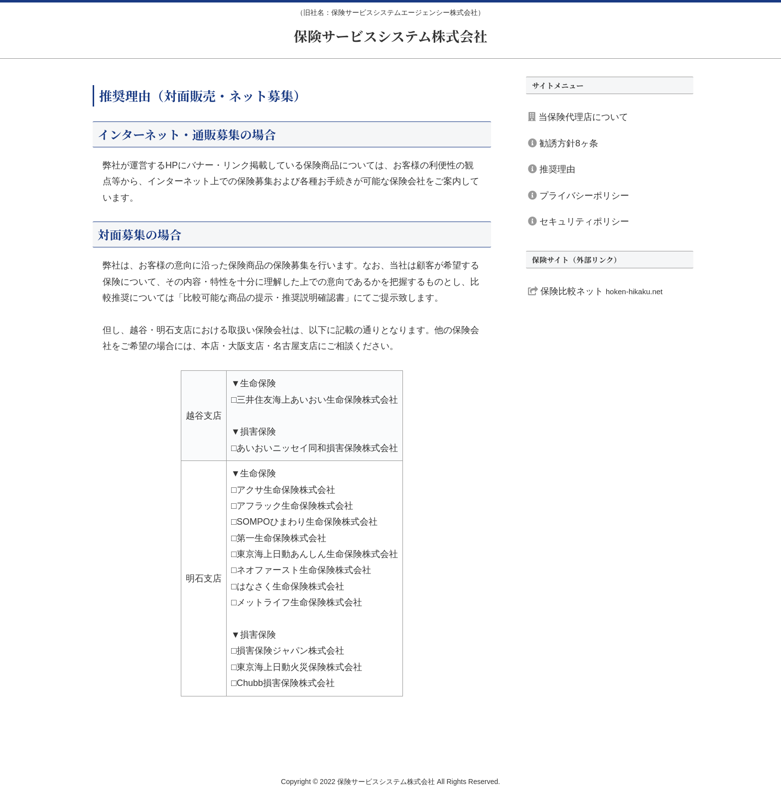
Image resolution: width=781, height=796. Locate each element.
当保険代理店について (578, 117)
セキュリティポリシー (578, 222)
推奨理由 (551, 169)
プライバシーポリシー (578, 196)
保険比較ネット (595, 291)
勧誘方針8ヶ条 (563, 143)
